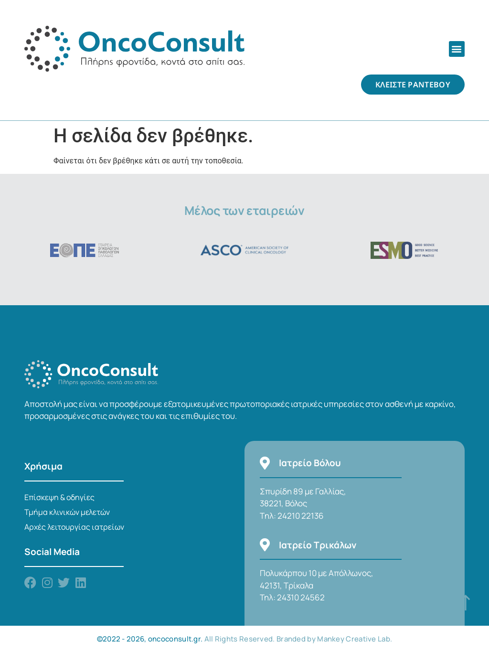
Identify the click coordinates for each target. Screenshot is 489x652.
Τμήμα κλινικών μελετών (67, 512)
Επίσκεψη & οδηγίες (59, 497)
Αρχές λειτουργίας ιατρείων (74, 527)
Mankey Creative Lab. (354, 639)
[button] (457, 49)
